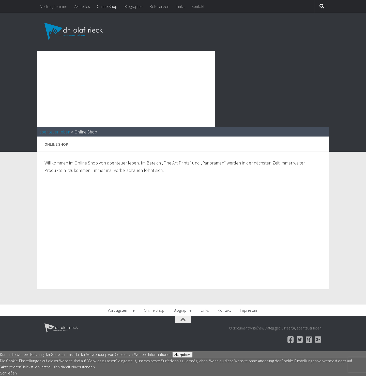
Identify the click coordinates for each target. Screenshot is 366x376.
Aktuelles (82, 6)
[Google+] (318, 339)
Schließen (8, 372)
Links (180, 6)
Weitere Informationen (153, 354)
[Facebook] (290, 339)
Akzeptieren (182, 355)
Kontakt (197, 6)
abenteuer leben (54, 132)
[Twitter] (299, 339)
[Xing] (308, 339)
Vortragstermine (53, 6)
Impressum (249, 310)
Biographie (134, 6)
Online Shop (107, 6)
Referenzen (159, 6)
